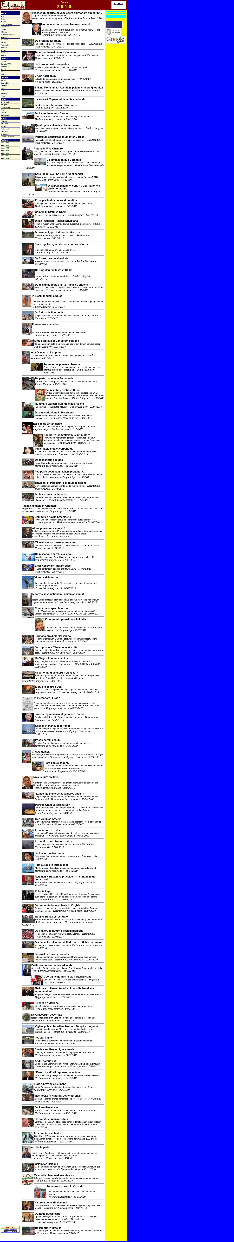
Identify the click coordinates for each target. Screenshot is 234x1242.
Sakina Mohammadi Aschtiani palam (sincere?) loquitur (69, 87)
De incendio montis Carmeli (52, 113)
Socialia (3, 42)
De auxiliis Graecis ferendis (52, 954)
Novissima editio (10, 1219)
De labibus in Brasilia (48, 1228)
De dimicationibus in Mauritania (54, 412)
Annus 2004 (5, 158)
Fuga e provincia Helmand (50, 1084)
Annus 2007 (5, 150)
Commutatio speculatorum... (52, 608)
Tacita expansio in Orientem (39, 505)
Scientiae (4, 32)
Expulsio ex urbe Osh (48, 686)
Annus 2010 (5, 143)
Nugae (3, 110)
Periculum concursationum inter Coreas (59, 136)
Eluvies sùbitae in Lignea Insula (54, 1049)
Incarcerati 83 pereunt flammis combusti (60, 99)
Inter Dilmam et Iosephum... (48, 352)
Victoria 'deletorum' (46, 577)
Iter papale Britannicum (47, 423)
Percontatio (5, 45)
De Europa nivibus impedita (52, 64)
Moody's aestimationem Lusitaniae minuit (58, 594)
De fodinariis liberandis (49, 312)
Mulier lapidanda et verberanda (54, 448)
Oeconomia (4, 40)
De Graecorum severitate (46, 1014)
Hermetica (4, 93)
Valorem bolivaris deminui (51, 1202)
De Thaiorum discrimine (49, 853)
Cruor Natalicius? (45, 75)
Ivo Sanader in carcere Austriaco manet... (66, 24)
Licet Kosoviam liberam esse (53, 565)
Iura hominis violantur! (48, 1133)
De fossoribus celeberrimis (51, 258)
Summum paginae (10, 1221)
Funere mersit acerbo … (47, 324)
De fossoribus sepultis (49, 460)
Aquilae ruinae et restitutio (51, 916)
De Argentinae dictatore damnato (55, 52)
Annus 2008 (5, 148)
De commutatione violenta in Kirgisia (57, 905)
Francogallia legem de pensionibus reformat (62, 244)
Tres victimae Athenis (48, 819)
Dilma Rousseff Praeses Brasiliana (56, 220)
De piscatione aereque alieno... (54, 554)
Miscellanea (5, 27)
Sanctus (3, 74)
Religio (3, 50)
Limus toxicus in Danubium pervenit (56, 340)
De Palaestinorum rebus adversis (51, 965)
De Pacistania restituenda (51, 494)
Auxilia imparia (40, 1147)
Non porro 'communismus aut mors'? (67, 435)
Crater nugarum (6, 24)
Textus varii (5, 129)
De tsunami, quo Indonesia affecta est (58, 232)
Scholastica (4, 131)
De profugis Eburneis (48, 40)
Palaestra (4, 121)
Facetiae (3, 112)
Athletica (4, 37)
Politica (3, 29)
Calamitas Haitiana (46, 1164)
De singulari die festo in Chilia (53, 270)
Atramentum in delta (47, 830)
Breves (3, 19)
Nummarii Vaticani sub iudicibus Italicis (59, 403)
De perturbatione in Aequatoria (54, 378)
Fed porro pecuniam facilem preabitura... (60, 471)
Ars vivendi (5, 102)
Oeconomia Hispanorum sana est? (56, 672)
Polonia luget (43, 891)
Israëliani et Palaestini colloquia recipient (60, 482)
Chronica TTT (6, 64)
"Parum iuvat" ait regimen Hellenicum (58, 1072)
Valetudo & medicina (8, 34)
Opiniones (4, 53)
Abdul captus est (45, 1061)
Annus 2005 (5, 156)
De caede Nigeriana (47, 1003)
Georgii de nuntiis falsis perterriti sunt (67, 976)
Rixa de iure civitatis (45, 777)
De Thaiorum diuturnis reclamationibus (59, 930)
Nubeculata (5, 115)
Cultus (3, 91)
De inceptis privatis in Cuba (62, 390)
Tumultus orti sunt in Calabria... (66, 1186)
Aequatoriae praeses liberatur (61, 364)
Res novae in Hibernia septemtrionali (58, 1095)
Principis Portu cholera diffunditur (56, 200)
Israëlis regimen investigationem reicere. (60, 714)
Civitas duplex (40, 751)
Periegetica (4, 105)
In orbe (3, 21)
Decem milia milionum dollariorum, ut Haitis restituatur (69, 942)
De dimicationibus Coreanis (64, 159)
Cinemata (4, 86)
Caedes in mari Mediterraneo (53, 725)
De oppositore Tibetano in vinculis (56, 647)
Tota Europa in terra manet (51, 865)
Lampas (3, 61)
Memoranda (5, 67)
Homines (4, 47)
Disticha (3, 69)
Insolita (3, 55)
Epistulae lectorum (7, 137)
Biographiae (5, 83)
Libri (2, 88)
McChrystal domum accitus (52, 658)
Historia (3, 80)
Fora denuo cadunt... (57, 763)
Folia (2, 72)
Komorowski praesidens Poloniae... (67, 619)
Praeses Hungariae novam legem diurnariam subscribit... (67, 13)
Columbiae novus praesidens (53, 517)
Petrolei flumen (44, 1037)
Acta (2, 16)
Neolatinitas (5, 134)
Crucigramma (6, 107)
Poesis (3, 96)
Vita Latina (5, 124)
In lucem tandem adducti (47, 296)
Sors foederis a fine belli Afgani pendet (59, 174)
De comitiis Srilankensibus (51, 1119)
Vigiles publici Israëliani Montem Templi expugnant (66, 1026)
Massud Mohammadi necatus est (54, 1175)
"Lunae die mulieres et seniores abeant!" (60, 793)
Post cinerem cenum (48, 740)
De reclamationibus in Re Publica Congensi (62, 284)
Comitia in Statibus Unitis (50, 212)
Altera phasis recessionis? (48, 528)
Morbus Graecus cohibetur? (52, 804)
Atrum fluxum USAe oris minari (54, 841)
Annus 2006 (5, 153)
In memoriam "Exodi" (47, 698)
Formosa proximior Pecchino (53, 636)
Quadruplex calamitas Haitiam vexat (57, 125)
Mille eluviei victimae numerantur (55, 542)
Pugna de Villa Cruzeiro (48, 148)
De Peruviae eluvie (46, 1107)
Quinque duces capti (47, 1213)
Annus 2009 (5, 145)
